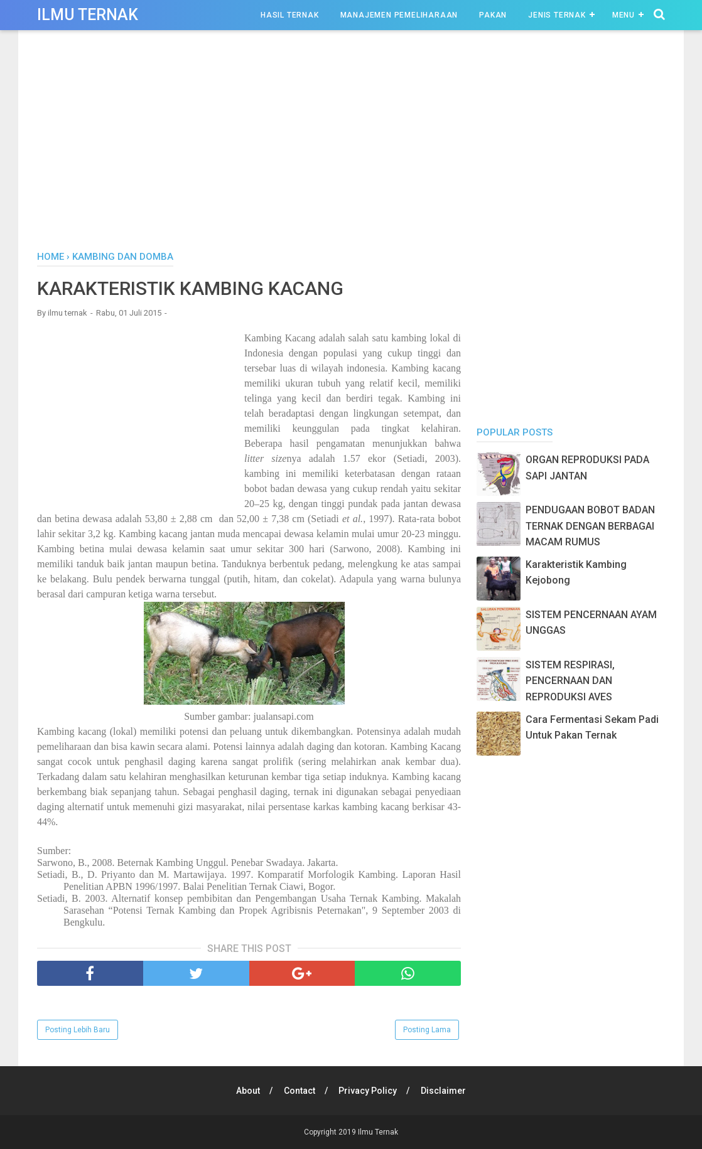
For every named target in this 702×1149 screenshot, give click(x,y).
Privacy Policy (368, 1091)
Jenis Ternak (557, 15)
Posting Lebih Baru (77, 1029)
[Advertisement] (351, 144)
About (248, 1091)
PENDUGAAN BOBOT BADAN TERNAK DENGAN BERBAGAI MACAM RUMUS (590, 526)
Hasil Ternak (290, 15)
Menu (623, 15)
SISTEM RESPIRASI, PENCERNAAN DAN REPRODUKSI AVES (570, 681)
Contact (299, 1091)
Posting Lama (427, 1029)
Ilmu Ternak (87, 15)
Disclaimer (444, 1091)
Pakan (493, 15)
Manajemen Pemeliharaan (399, 15)
